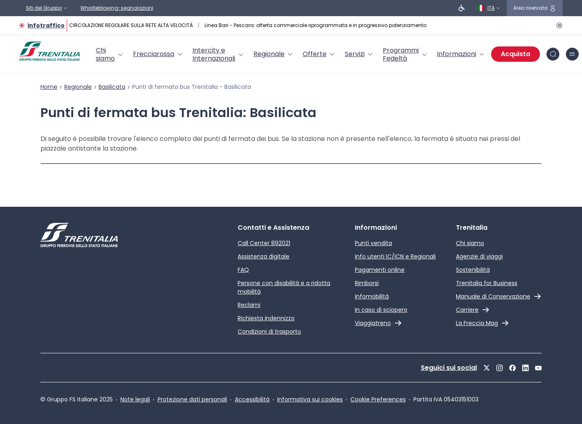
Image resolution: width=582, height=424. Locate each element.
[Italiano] (489, 8)
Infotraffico (46, 25)
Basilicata (112, 87)
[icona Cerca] (552, 54)
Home (48, 87)
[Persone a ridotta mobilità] (461, 8)
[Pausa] (558, 25)
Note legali (135, 399)
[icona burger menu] (572, 54)
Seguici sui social (449, 367)
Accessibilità (252, 399)
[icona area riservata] (535, 8)
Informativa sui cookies (310, 399)
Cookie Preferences (378, 399)
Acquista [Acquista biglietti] (515, 54)
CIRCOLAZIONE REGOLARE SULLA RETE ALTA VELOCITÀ (131, 25)
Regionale (78, 87)
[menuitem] (109, 54)
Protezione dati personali (192, 399)
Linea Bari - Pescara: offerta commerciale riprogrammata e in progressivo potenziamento (315, 25)
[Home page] (49, 51)
